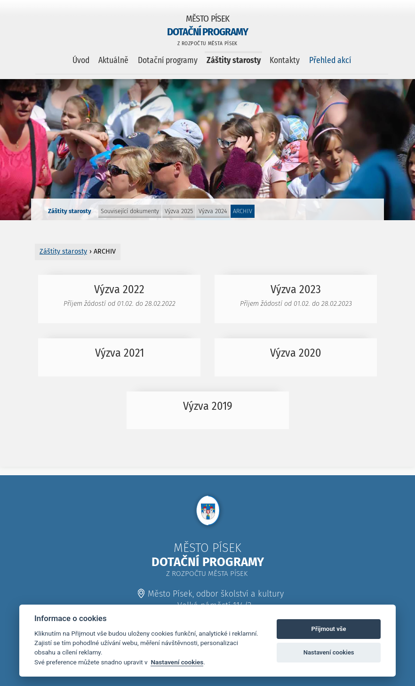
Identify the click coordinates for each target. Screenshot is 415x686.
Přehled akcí (330, 60)
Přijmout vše (328, 628)
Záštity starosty (234, 60)
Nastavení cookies (177, 662)
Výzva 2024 (213, 211)
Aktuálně (113, 60)
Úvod (80, 60)
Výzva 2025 (179, 211)
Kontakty (285, 60)
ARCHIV (242, 211)
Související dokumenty (130, 211)
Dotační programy (168, 60)
